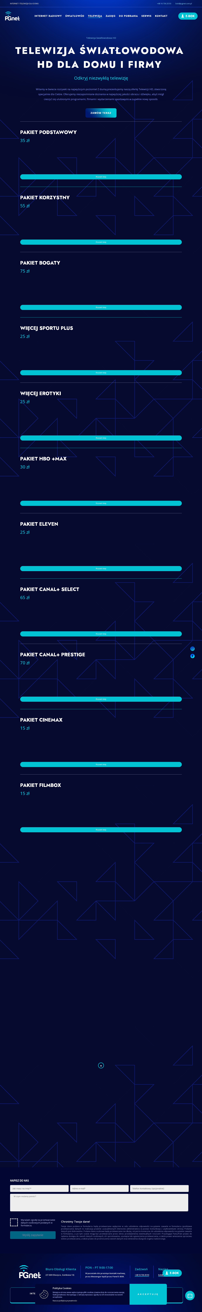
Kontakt (161, 16)
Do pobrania (128, 16)
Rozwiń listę (101, 373)
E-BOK (190, 16)
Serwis (146, 16)
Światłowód (74, 16)
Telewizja (95, 16)
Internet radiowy (48, 16)
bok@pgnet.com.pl (184, 3)
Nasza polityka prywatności (65, 1300)
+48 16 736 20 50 (164, 3)
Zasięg (110, 16)
